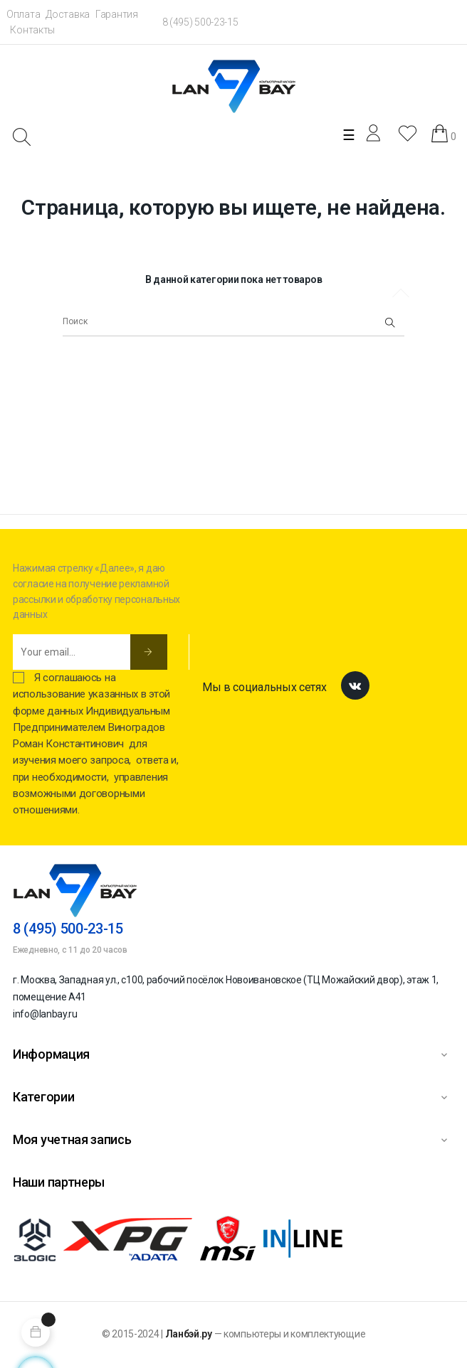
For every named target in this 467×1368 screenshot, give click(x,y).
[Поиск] (233, 322)
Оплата (23, 14)
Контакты (32, 30)
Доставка (68, 14)
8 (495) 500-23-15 (200, 22)
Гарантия (116, 14)
